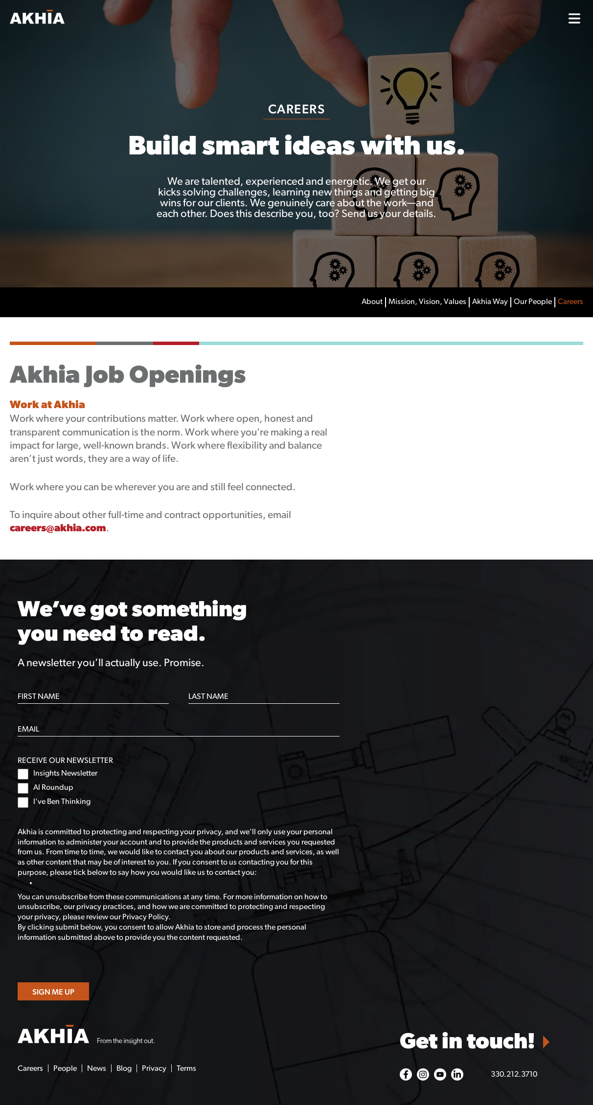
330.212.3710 (514, 1075)
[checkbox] (179, 788)
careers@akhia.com (58, 528)
